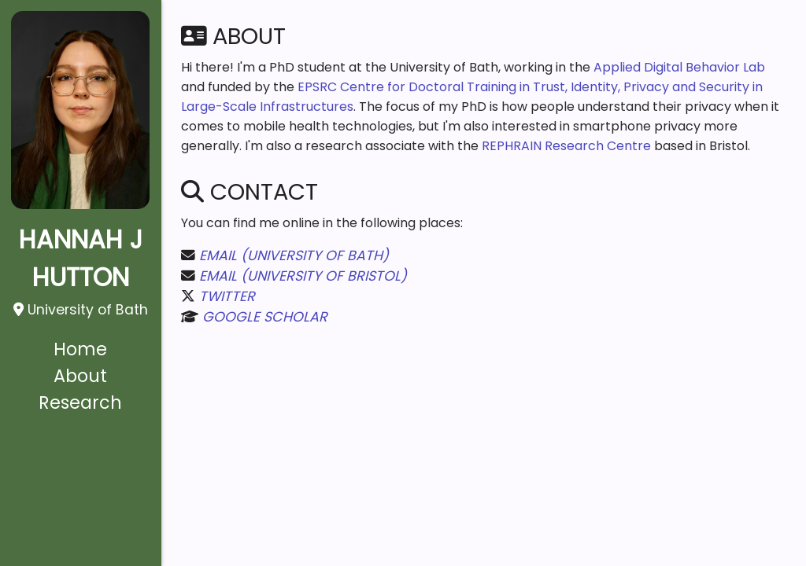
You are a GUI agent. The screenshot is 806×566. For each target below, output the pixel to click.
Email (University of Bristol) (303, 275)
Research (80, 402)
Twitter (227, 296)
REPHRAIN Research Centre (566, 146)
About (80, 375)
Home (80, 349)
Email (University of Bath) (294, 255)
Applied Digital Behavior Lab (679, 67)
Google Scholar (264, 316)
